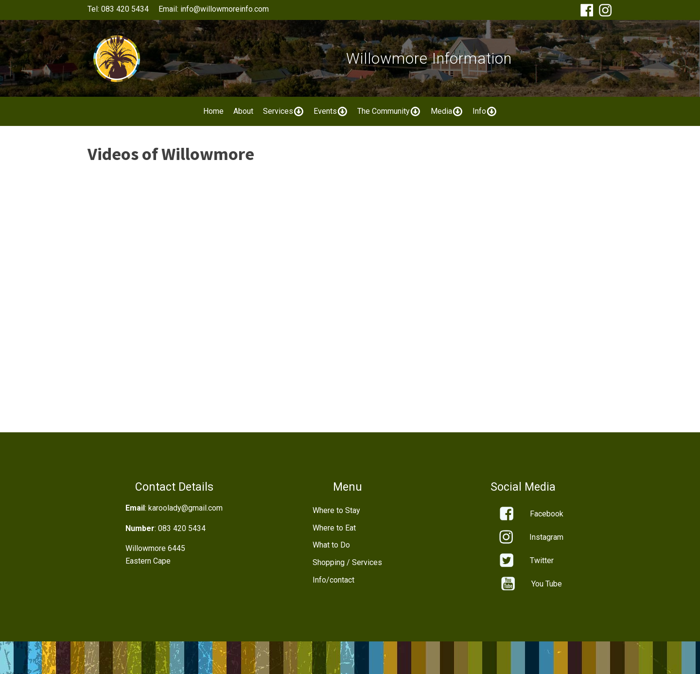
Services (283, 111)
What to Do (331, 545)
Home (213, 111)
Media (447, 111)
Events (331, 111)
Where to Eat (334, 527)
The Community (388, 111)
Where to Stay (336, 510)
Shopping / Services (347, 562)
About (243, 111)
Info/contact (333, 580)
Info (484, 111)
